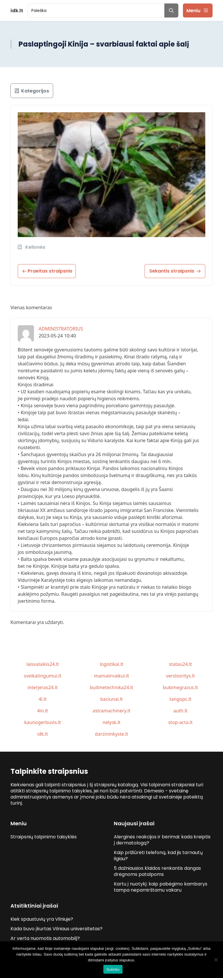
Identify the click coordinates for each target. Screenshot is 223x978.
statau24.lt (180, 664)
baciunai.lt (111, 699)
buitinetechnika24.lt (111, 687)
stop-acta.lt (180, 722)
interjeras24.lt (43, 687)
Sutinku (112, 969)
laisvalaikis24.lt (42, 664)
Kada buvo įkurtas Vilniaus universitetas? (56, 928)
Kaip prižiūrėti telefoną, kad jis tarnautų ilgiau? (158, 855)
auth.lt (180, 710)
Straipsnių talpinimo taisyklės (43, 836)
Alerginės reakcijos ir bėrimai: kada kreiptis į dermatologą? (162, 839)
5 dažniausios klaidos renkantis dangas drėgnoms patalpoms (157, 871)
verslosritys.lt (180, 676)
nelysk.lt (111, 722)
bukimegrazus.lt (180, 687)
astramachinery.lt (112, 710)
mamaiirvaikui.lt (111, 676)
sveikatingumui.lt (42, 676)
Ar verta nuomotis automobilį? (45, 938)
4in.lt (42, 710)
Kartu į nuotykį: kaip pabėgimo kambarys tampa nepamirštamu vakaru (160, 887)
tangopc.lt (180, 699)
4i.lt (42, 699)
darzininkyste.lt (111, 734)
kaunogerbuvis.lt (42, 722)
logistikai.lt (111, 664)
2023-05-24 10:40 (57, 335)
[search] (96, 10)
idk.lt (42, 734)
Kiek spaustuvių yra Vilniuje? (41, 919)
